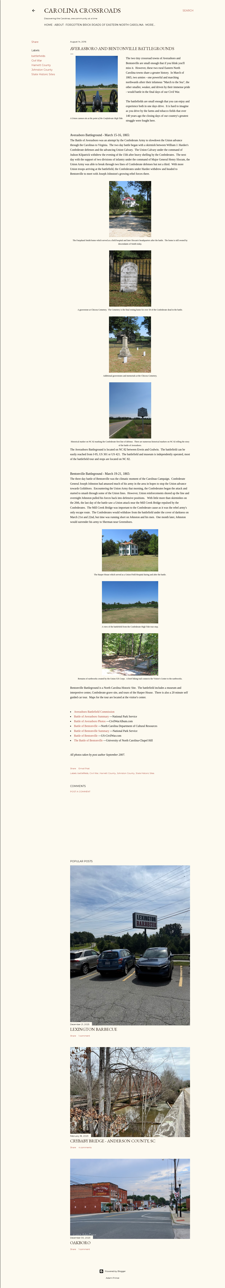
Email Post (84, 768)
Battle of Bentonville (86, 725)
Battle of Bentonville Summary (91, 730)
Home (48, 24)
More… (150, 24)
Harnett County (41, 65)
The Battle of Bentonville (88, 740)
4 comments (85, 1147)
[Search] (188, 10)
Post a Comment (80, 791)
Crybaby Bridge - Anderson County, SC (112, 1141)
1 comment (84, 1035)
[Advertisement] (130, 826)
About (59, 24)
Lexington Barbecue (93, 1029)
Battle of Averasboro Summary (91, 716)
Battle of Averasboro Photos (90, 721)
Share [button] (34, 41)
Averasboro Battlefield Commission (94, 711)
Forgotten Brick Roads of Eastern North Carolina (104, 24)
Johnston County (42, 69)
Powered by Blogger (112, 1271)
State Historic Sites (43, 74)
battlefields (38, 56)
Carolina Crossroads (82, 10)
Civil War (36, 60)
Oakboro (80, 1242)
